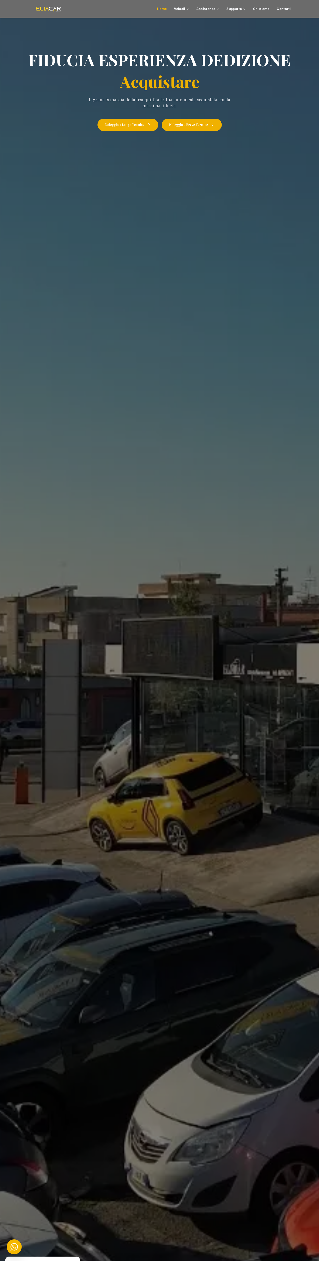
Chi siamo (261, 9)
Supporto (236, 9)
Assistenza (208, 9)
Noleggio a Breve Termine (191, 125)
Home (162, 9)
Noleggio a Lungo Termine (128, 125)
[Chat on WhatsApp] (14, 1247)
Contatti (284, 9)
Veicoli (181, 9)
